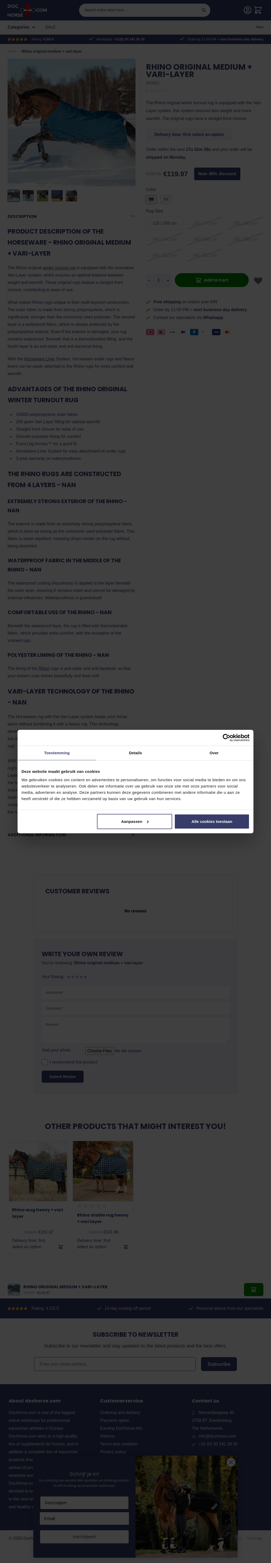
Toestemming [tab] (57, 753)
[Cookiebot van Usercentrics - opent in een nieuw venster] (227, 738)
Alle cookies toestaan (212, 821)
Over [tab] (214, 753)
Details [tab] (135, 753)
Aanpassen (135, 821)
